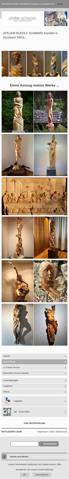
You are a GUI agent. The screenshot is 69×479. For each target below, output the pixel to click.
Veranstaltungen (10, 380)
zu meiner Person (11, 367)
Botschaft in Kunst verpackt (16, 373)
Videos (6, 391)
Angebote (7, 386)
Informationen (41, 474)
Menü (60, 4)
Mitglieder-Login (12, 431)
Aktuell (6, 356)
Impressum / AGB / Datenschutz (52, 431)
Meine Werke (9, 362)
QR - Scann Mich (16, 412)
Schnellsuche (50, 444)
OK (24, 474)
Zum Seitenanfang (34, 422)
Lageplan (12, 401)
